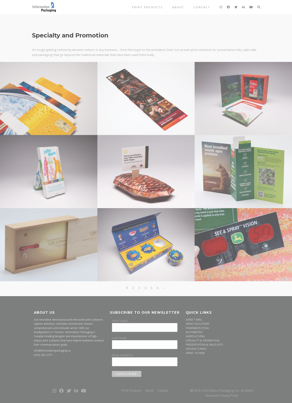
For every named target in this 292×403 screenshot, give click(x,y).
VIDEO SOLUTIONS (197, 323)
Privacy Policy (229, 395)
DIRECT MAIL (194, 319)
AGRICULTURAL (195, 336)
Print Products (147, 7)
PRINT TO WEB (195, 353)
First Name (120, 320)
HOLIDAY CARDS (196, 348)
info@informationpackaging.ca (52, 350)
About (178, 7)
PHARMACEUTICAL (197, 328)
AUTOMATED (194, 332)
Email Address (122, 355)
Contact (202, 7)
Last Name (119, 338)
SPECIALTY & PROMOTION (202, 340)
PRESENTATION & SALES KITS (204, 344)
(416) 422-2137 (43, 355)
